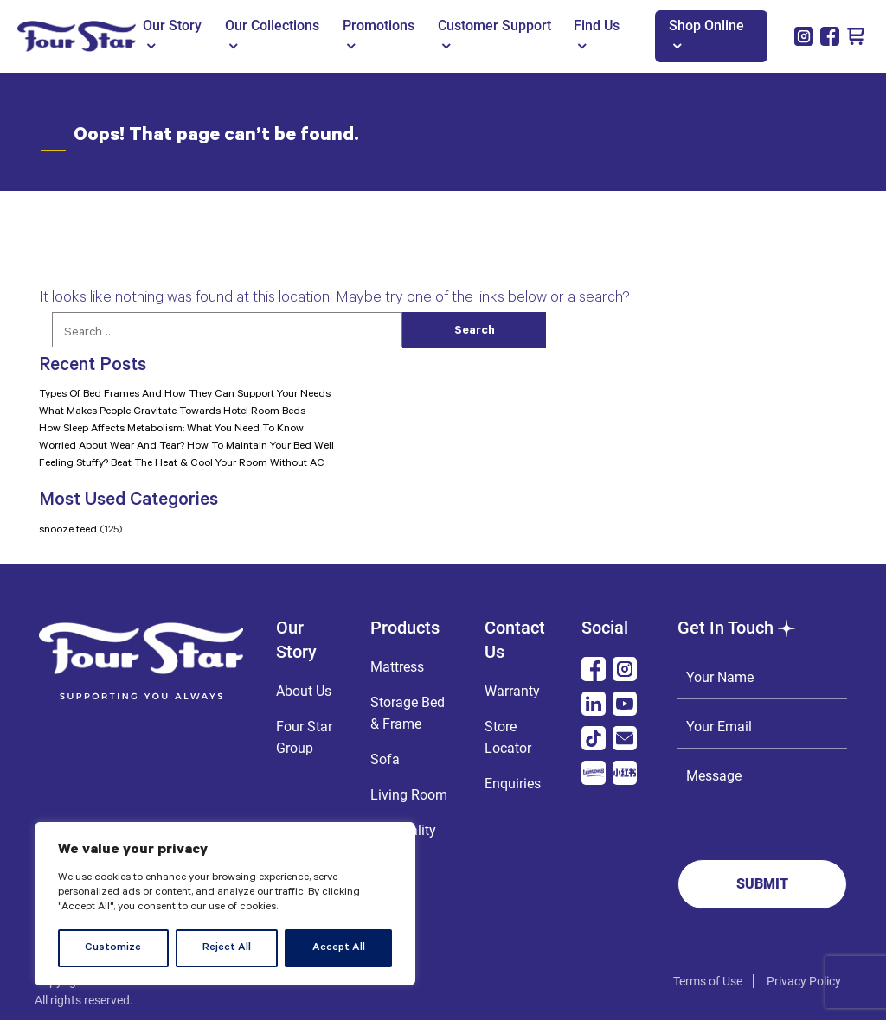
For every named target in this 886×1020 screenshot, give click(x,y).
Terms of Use (707, 981)
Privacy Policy (804, 981)
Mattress (397, 667)
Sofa (385, 759)
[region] (225, 903)
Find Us (597, 35)
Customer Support (494, 35)
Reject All (226, 948)
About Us (303, 691)
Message (762, 796)
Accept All (338, 948)
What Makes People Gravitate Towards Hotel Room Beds (172, 412)
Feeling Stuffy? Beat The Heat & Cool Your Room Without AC (181, 464)
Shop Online (706, 35)
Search (474, 332)
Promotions (378, 35)
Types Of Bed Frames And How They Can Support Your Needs (185, 395)
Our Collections (272, 35)
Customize (113, 948)
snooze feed (68, 531)
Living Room (408, 795)
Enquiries (513, 783)
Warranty (512, 691)
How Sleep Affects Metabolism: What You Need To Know (171, 430)
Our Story (172, 35)
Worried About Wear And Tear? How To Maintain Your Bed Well (186, 447)
